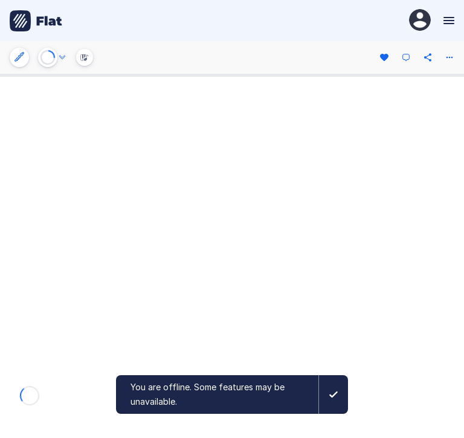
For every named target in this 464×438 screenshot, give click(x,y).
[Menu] (447, 20)
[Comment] (406, 57)
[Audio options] (62, 57)
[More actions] (449, 57)
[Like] (384, 57)
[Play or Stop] (47, 57)
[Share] (428, 57)
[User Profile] (420, 21)
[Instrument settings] (19, 57)
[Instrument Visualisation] (84, 57)
